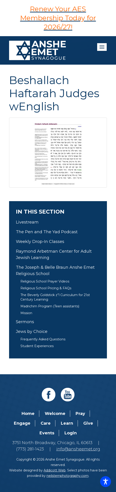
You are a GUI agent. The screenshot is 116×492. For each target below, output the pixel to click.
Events (46, 433)
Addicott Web (55, 470)
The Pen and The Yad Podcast (47, 231)
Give (88, 423)
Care (46, 423)
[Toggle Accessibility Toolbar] (105, 481)
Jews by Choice (31, 331)
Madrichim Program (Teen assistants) (49, 306)
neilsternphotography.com (68, 476)
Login (70, 433)
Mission (26, 313)
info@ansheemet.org (78, 449)
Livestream (27, 222)
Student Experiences (37, 346)
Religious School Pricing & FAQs (45, 288)
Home (28, 413)
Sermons (25, 321)
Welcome (55, 413)
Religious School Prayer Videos (44, 281)
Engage (22, 423)
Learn (67, 423)
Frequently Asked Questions (42, 339)
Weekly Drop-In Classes (40, 241)
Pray (80, 413)
